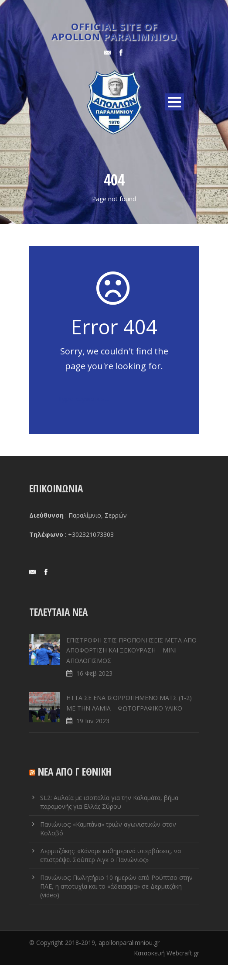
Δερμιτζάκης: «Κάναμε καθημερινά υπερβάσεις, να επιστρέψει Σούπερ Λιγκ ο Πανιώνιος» (110, 855)
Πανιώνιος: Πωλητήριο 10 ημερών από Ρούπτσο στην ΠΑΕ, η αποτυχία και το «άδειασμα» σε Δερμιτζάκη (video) (116, 886)
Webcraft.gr (183, 953)
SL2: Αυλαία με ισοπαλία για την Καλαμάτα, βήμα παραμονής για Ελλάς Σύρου (109, 801)
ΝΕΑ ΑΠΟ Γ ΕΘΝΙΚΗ (75, 772)
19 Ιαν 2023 (92, 721)
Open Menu (174, 101)
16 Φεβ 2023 (94, 673)
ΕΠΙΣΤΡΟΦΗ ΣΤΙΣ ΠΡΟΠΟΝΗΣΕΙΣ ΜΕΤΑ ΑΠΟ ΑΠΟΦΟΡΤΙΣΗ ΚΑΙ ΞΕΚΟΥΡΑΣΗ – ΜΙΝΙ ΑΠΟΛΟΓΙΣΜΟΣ (131, 650)
